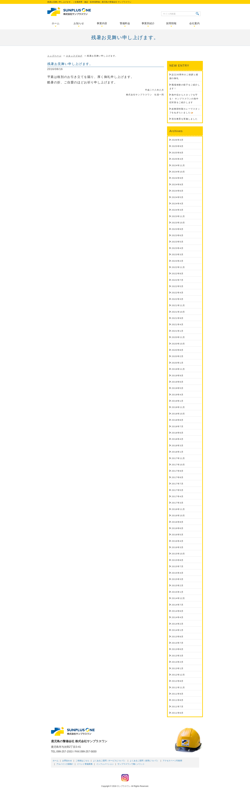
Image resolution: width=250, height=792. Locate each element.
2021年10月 (178, 312)
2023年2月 (177, 261)
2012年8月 (177, 681)
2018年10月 (178, 413)
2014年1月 (177, 630)
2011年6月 (177, 713)
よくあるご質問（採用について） (144, 761)
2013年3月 (177, 655)
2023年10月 (178, 222)
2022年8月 (177, 273)
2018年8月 (177, 420)
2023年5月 (177, 242)
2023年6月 (177, 235)
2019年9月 (177, 375)
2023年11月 (178, 216)
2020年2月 (177, 356)
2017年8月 (177, 477)
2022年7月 (177, 280)
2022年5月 (177, 286)
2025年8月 (177, 152)
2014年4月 (177, 617)
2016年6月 (177, 528)
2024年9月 (177, 178)
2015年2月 (177, 585)
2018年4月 (177, 439)
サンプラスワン (124, 786)
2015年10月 (178, 553)
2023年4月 (177, 248)
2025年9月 (177, 146)
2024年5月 (177, 197)
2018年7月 (177, 426)
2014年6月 (177, 611)
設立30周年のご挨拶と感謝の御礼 (183, 76)
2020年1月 (177, 363)
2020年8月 (177, 350)
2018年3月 (177, 445)
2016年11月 (178, 509)
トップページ (54, 56)
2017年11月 (178, 458)
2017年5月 (177, 490)
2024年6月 (177, 191)
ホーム (55, 761)
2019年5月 (177, 388)
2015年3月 (177, 579)
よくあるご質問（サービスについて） (109, 761)
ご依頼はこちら (82, 761)
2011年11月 (178, 687)
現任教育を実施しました (185, 119)
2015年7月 (177, 566)
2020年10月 (178, 343)
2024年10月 (178, 172)
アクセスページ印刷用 (172, 761)
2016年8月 (177, 522)
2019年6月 (177, 382)
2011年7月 (177, 706)
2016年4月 (177, 541)
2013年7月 (177, 643)
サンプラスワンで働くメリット (131, 764)
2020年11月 (178, 337)
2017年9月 (177, 471)
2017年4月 (177, 496)
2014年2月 (177, 624)
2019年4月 (177, 394)
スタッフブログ (74, 56)
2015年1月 (177, 592)
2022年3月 (177, 299)
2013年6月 (177, 649)
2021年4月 (177, 324)
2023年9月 (177, 229)
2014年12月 (178, 598)
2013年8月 (177, 636)
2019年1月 (177, 401)
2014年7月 (177, 605)
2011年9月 (177, 694)
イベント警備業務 (85, 764)
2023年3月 (177, 254)
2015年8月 (177, 560)
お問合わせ (67, 761)
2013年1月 (177, 668)
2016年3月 (177, 547)
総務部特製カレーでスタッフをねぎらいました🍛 (184, 111)
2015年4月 (177, 573)
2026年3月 (177, 140)
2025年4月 (177, 159)
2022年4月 (177, 292)
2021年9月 (177, 318)
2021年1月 (177, 331)
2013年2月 (177, 662)
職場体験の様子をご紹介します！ (184, 87)
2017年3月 (177, 503)
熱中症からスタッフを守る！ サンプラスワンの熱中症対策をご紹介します (183, 99)
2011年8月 (177, 700)
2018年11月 (178, 407)
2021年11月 (178, 305)
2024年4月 (177, 203)
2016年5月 (177, 534)
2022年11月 (178, 267)
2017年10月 (178, 464)
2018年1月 (177, 452)
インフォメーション (105, 764)
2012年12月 (178, 675)
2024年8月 (177, 184)
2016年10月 (178, 515)
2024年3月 (177, 210)
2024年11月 (178, 165)
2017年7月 (177, 483)
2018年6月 (177, 433)
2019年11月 (178, 369)
